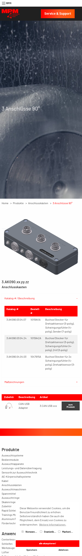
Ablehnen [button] (63, 550)
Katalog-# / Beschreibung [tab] (19, 298)
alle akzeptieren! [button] (47, 543)
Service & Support (57, 13)
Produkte (18, 203)
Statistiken (48, 532)
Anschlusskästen (38, 203)
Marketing (66, 532)
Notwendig (30, 532)
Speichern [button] (31, 550)
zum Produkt (71, 405)
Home (5, 203)
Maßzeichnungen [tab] (14, 382)
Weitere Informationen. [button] (52, 524)
